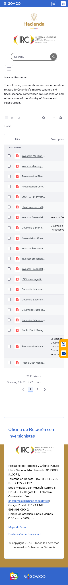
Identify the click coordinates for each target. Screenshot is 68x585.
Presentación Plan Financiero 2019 (33, 176)
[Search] (30, 56)
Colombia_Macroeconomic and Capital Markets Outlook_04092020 (33, 320)
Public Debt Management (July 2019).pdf (33, 363)
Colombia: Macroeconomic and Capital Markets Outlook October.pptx (33, 310)
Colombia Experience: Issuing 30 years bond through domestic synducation (33, 299)
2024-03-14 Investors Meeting (33, 197)
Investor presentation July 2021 (33, 258)
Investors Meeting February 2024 (33, 156)
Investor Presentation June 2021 (33, 269)
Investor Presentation (33, 217)
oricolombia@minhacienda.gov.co (28, 501)
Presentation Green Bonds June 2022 (33, 238)
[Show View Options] (52, 118)
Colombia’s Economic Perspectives (33, 227)
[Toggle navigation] (9, 68)
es (53, 3)
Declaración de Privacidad (24, 534)
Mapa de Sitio (17, 527)
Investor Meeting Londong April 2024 (33, 166)
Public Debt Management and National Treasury (33, 330)
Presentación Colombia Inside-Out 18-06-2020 (33, 186)
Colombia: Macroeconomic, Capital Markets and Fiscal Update (33, 289)
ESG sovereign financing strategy (33, 279)
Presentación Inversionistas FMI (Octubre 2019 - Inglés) (33, 346)
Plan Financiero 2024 (33, 207)
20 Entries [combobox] (35, 376)
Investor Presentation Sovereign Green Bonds (33, 248)
